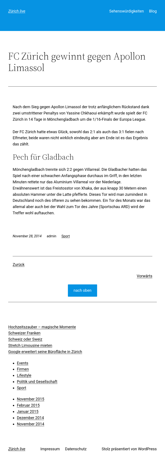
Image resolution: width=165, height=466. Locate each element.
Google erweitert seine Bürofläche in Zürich (45, 351)
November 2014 (30, 424)
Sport (65, 236)
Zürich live (16, 11)
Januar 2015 (27, 411)
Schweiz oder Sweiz (25, 339)
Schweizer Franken (24, 333)
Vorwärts (144, 276)
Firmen (23, 369)
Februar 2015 (28, 405)
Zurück (18, 264)
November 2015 (30, 399)
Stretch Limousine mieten (30, 345)
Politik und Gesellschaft (37, 381)
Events (22, 363)
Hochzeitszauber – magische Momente (42, 327)
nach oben (82, 290)
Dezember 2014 (30, 417)
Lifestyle (24, 375)
